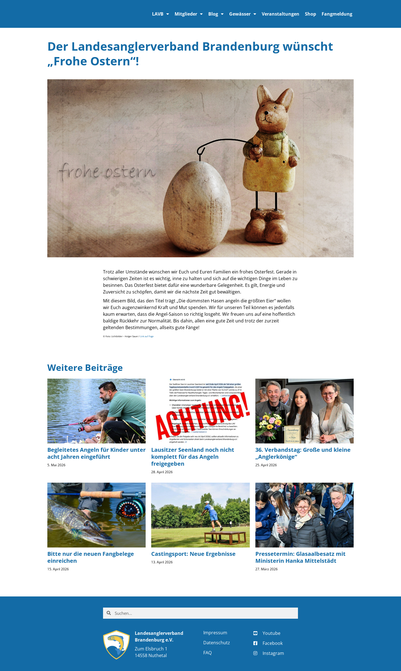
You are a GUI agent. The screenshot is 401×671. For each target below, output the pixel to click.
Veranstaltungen (280, 14)
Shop (310, 14)
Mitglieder (189, 14)
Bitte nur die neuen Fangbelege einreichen (90, 557)
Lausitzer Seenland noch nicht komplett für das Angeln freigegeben (192, 456)
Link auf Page (147, 336)
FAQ (207, 652)
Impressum (215, 632)
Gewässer (242, 14)
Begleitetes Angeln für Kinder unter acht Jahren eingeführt (96, 453)
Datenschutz (216, 642)
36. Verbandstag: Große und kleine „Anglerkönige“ (303, 453)
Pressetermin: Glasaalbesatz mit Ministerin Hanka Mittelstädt (300, 557)
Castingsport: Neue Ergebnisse (193, 553)
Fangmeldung (337, 14)
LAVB (160, 14)
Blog (216, 14)
